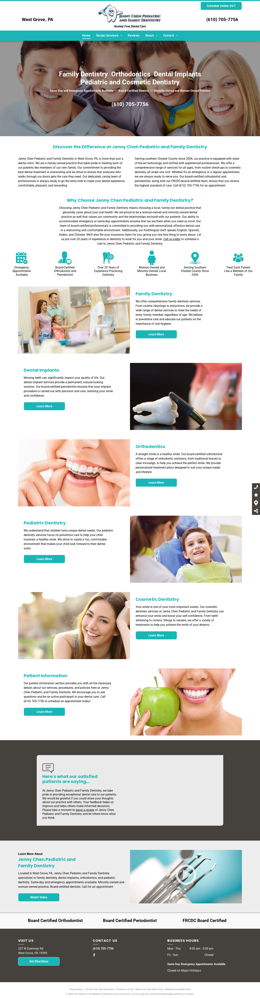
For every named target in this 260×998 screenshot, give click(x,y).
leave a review (85, 810)
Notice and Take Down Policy (149, 989)
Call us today (172, 239)
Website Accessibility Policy (178, 989)
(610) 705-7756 (222, 19)
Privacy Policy (75, 989)
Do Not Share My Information (100, 989)
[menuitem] (86, 35)
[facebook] (94, 956)
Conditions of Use (124, 989)
